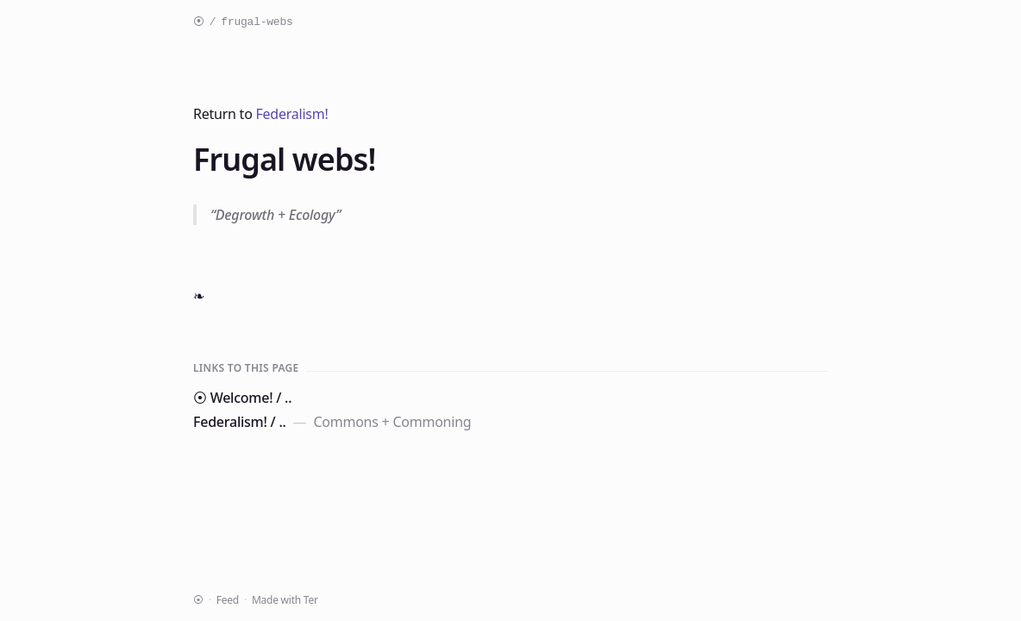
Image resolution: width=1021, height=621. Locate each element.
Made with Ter (285, 600)
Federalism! (292, 113)
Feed (227, 600)
